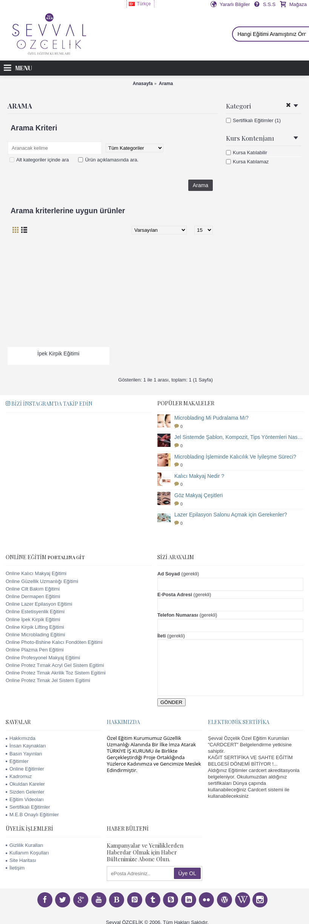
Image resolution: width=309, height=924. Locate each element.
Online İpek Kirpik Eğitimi (33, 619)
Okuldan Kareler (25, 784)
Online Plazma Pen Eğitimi (35, 650)
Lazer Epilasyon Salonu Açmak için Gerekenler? (230, 515)
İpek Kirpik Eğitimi (58, 353)
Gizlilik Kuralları (24, 845)
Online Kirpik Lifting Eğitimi (35, 627)
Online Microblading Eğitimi (35, 634)
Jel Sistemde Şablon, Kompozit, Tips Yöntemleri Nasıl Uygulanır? (238, 437)
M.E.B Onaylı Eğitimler (32, 814)
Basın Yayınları (24, 754)
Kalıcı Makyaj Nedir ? (199, 476)
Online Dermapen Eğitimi (33, 596)
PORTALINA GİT (66, 557)
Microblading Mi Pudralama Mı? (211, 418)
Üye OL (187, 873)
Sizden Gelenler (25, 792)
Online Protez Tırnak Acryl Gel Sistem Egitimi (55, 665)
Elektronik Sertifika (238, 722)
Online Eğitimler (25, 769)
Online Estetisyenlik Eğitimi (35, 611)
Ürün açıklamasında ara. (108, 160)
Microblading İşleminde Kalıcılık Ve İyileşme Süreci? (235, 457)
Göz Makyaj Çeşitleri (198, 495)
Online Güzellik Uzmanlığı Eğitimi (42, 581)
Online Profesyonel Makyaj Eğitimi (43, 657)
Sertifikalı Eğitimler (28, 807)
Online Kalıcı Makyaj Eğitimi (36, 573)
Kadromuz (19, 776)
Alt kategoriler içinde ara (39, 160)
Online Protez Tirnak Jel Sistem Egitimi (48, 680)
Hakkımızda (20, 738)
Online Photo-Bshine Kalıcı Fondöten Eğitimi (54, 642)
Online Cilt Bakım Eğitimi (33, 589)
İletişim (15, 868)
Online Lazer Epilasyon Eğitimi (39, 604)
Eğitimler (17, 761)
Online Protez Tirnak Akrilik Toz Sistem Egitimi (56, 673)
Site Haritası (21, 860)
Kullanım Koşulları (27, 853)
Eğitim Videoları (25, 799)
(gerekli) (178, 574)
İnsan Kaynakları (26, 746)
